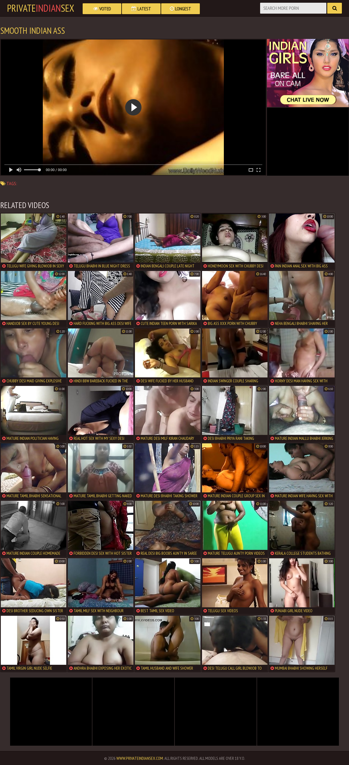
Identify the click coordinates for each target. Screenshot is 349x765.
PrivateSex (40, 8)
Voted (102, 8)
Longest (180, 8)
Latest (141, 8)
